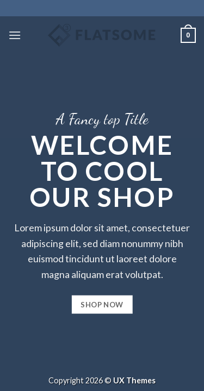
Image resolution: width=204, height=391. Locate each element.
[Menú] (14, 35)
